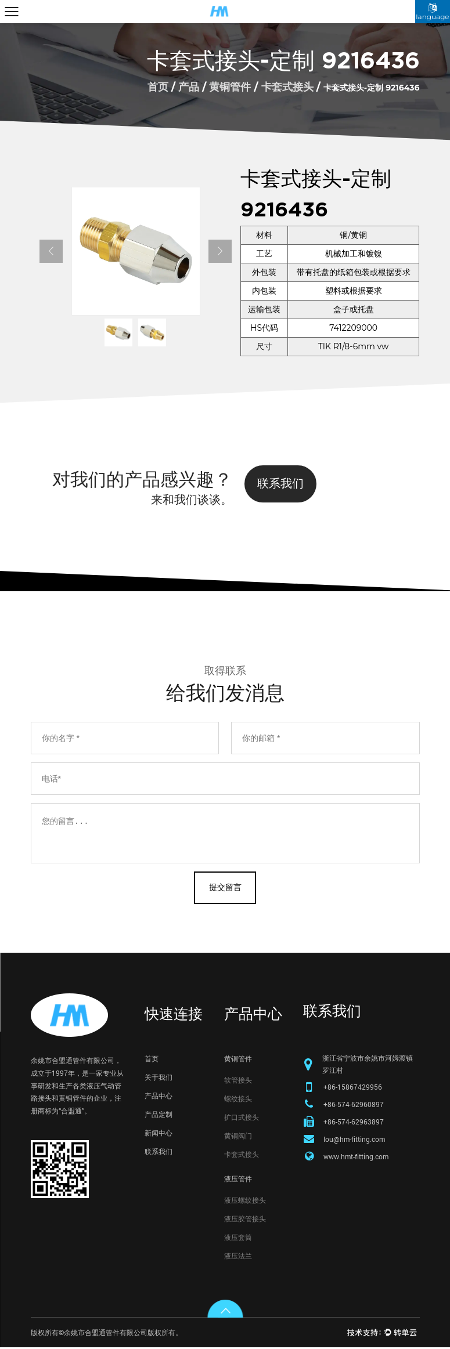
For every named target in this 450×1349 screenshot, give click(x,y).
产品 (188, 87)
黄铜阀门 (238, 1136)
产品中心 (158, 1096)
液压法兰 (238, 1256)
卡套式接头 (287, 87)
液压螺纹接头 (245, 1201)
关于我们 (158, 1078)
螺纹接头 (238, 1099)
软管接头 (238, 1081)
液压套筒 (238, 1238)
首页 (157, 87)
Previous (51, 251)
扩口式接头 (241, 1118)
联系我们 (280, 483)
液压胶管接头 (245, 1219)
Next (220, 251)
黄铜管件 (230, 87)
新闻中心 (158, 1133)
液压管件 (238, 1179)
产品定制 (158, 1115)
